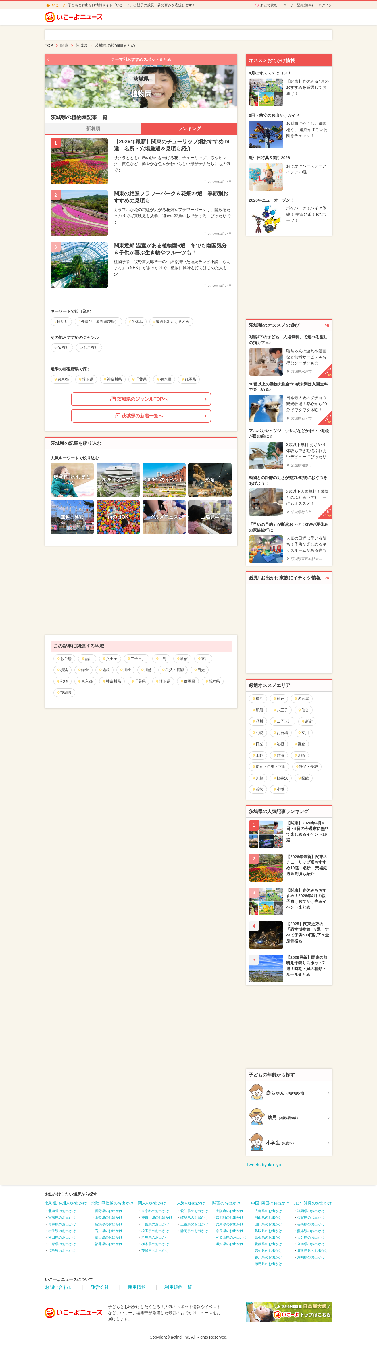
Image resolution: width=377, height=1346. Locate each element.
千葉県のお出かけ (155, 1224)
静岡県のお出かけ (194, 1231)
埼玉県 (162, 681)
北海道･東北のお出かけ (66, 1203)
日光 (199, 670)
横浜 (62, 670)
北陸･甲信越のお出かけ (112, 1203)
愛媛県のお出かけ (268, 1244)
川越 (146, 670)
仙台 (303, 710)
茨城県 (64, 692)
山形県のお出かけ (62, 1244)
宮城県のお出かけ (62, 1218)
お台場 (64, 658)
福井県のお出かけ (108, 1244)
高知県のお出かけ (268, 1251)
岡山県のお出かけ (268, 1218)
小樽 (278, 789)
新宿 (182, 658)
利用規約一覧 (178, 1287)
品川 (87, 658)
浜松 (257, 789)
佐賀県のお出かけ (311, 1218)
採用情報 (137, 1287)
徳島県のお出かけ (268, 1264)
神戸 (278, 698)
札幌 (257, 733)
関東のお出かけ (152, 1203)
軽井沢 (280, 778)
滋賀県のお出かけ (229, 1244)
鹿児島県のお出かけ (312, 1251)
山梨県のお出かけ (108, 1218)
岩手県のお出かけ (62, 1231)
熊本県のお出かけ (311, 1231)
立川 (203, 658)
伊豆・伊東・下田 (269, 766)
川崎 (125, 670)
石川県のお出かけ (108, 1231)
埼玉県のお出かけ (155, 1231)
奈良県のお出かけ (229, 1231)
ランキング (189, 128)
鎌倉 (83, 670)
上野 (161, 658)
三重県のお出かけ (194, 1224)
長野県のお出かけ (108, 1211)
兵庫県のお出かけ (229, 1224)
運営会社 (100, 1287)
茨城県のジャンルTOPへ (139, 398)
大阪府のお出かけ (229, 1211)
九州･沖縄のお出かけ (313, 1203)
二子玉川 (136, 658)
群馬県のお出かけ (155, 1237)
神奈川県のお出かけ (156, 1218)
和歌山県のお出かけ (231, 1237)
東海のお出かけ (191, 1203)
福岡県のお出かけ (311, 1211)
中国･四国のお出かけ (270, 1203)
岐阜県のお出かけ (194, 1218)
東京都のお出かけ (155, 1211)
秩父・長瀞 (172, 670)
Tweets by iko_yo (263, 1164)
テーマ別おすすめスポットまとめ (141, 59)
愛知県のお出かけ (194, 1211)
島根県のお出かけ (268, 1237)
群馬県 (187, 681)
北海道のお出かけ (62, 1211)
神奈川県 (111, 681)
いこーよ (59, 5)
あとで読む (269, 5)
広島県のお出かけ (268, 1211)
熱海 (278, 755)
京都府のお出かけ (229, 1218)
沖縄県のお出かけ (311, 1257)
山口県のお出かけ (268, 1224)
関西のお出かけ (226, 1203)
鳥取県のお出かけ (268, 1231)
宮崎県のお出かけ (311, 1244)
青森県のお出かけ (62, 1224)
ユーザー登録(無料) (298, 5)
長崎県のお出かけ (311, 1224)
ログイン (325, 5)
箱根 (104, 670)
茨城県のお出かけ (155, 1251)
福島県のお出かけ (62, 1251)
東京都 (85, 681)
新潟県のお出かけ (108, 1224)
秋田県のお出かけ (62, 1237)
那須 (62, 681)
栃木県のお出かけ (155, 1244)
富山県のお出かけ (108, 1237)
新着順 (93, 128)
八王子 (109, 658)
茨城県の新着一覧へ (139, 415)
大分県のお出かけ (311, 1237)
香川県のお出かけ (268, 1257)
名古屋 (301, 698)
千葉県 (138, 681)
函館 (303, 778)
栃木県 (212, 681)
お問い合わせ (58, 1287)
